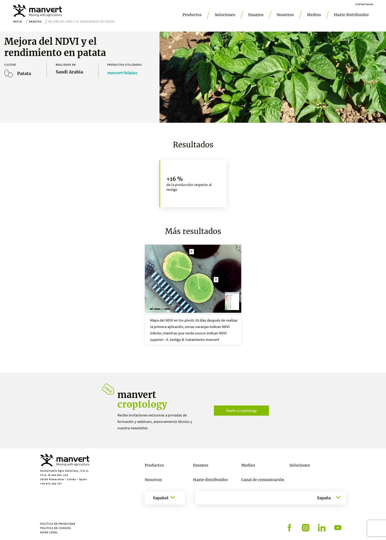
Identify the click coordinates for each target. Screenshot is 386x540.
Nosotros (285, 14)
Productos (192, 14)
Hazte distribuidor (351, 14)
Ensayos (255, 14)
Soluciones (225, 14)
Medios (314, 14)
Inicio (17, 21)
